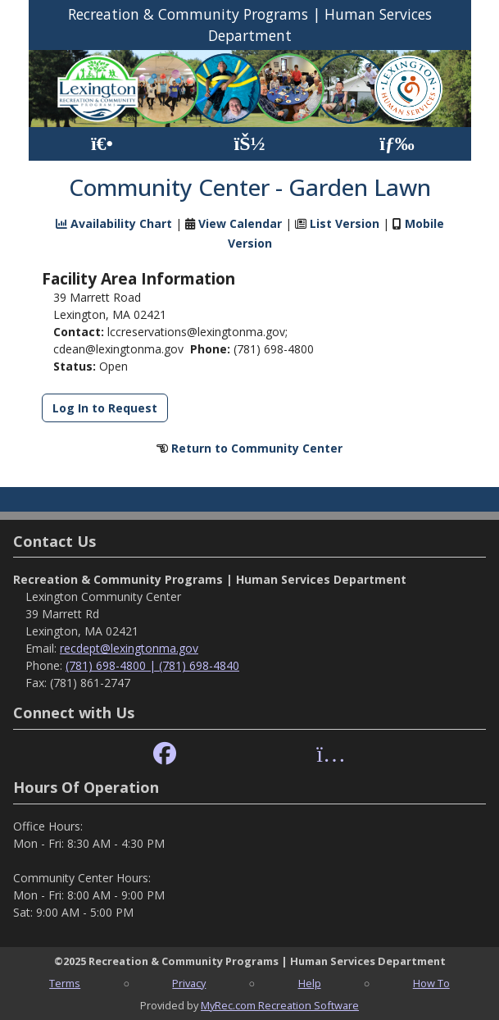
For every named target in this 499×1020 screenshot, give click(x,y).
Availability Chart (114, 223)
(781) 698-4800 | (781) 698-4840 (152, 665)
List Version (344, 223)
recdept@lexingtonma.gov (129, 648)
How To (431, 983)
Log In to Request (104, 408)
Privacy (189, 983)
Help (309, 983)
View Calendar (240, 223)
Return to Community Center (256, 448)
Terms (64, 983)
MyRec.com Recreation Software (280, 1005)
